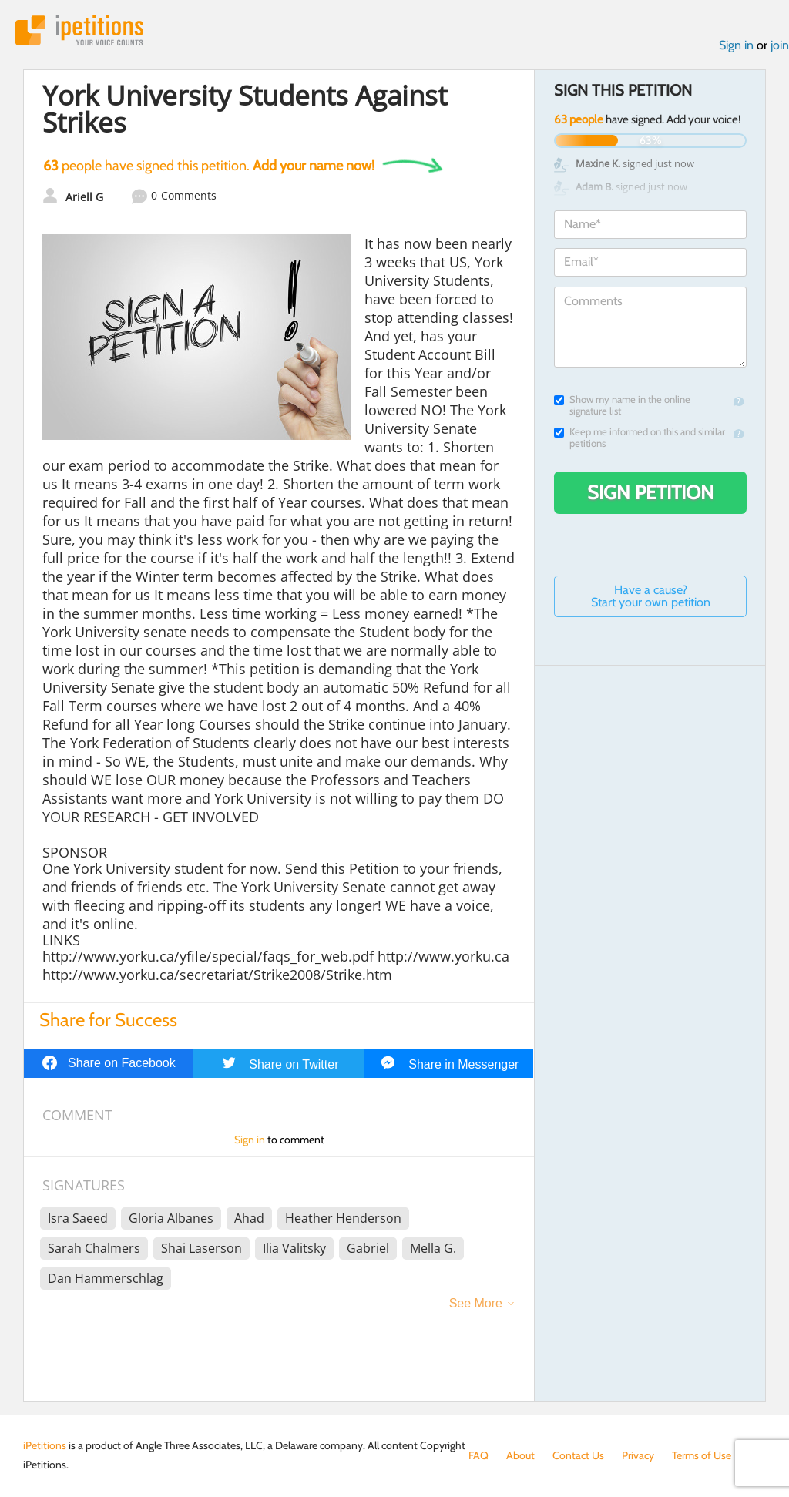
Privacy (638, 1455)
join (780, 45)
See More (475, 1303)
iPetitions (79, 30)
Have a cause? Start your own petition (650, 595)
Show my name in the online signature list (622, 405)
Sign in (736, 45)
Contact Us (578, 1455)
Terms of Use (701, 1455)
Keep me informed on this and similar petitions (639, 437)
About (520, 1455)
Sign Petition (650, 492)
